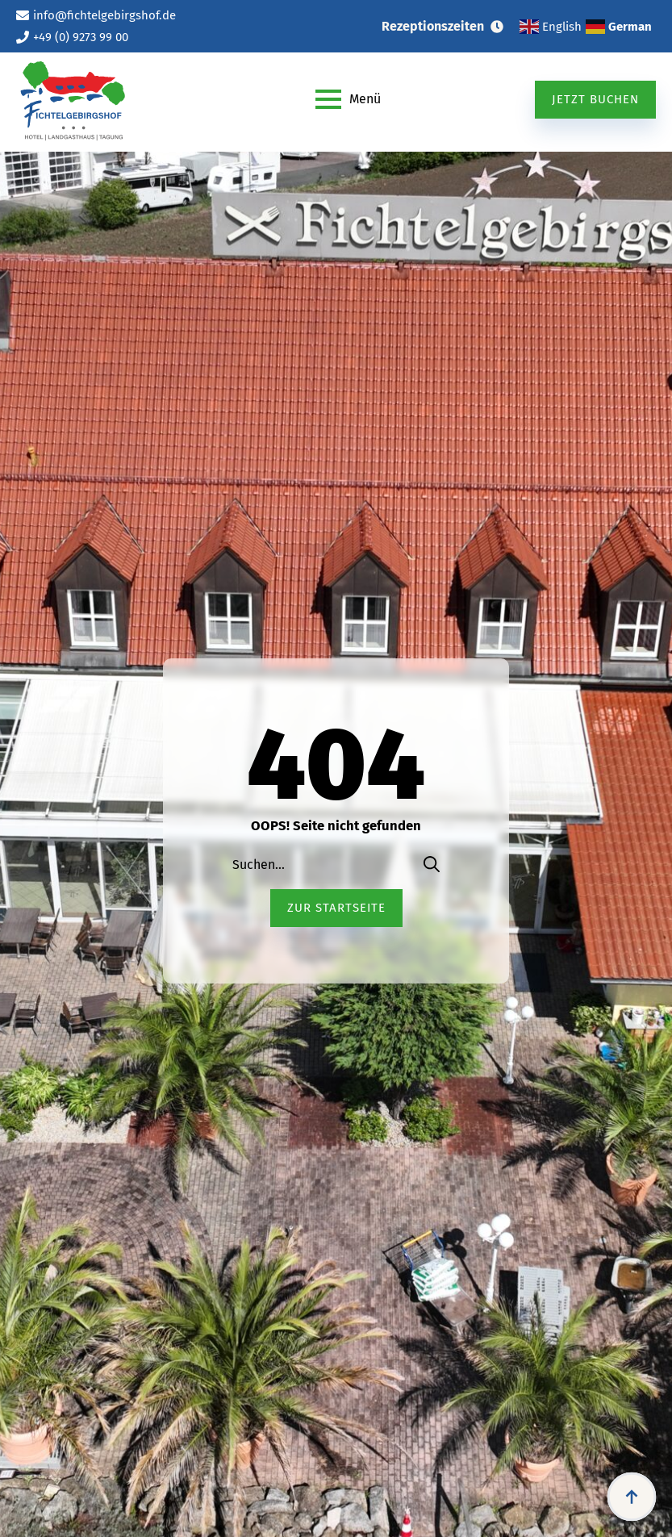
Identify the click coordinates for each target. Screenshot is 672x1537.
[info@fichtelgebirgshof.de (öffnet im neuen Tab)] (96, 15)
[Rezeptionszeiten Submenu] (502, 26)
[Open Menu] (348, 99)
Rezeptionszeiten (433, 26)
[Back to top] (631, 1496)
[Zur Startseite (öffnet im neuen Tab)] (336, 908)
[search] (432, 864)
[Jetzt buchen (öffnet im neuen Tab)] (595, 100)
